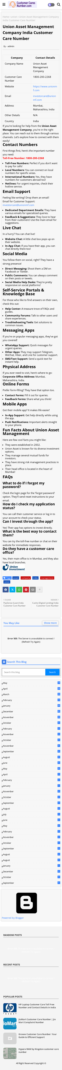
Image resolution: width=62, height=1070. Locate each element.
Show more (50, 622)
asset (15, 578)
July (31, 814)
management (47, 578)
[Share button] (39, 589)
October (31, 722)
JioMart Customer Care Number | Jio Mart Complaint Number (37, 1021)
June (31, 762)
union (14, 16)
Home (6, 16)
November (31, 717)
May (31, 683)
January (31, 705)
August (31, 757)
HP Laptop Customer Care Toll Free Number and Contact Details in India (37, 1006)
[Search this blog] (23, 672)
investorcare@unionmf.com (18, 205)
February (31, 700)
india (35, 578)
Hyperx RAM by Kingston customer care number (39, 1050)
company (25, 578)
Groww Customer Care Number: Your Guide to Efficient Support (38, 1036)
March (31, 694)
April (31, 688)
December (31, 711)
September (31, 751)
